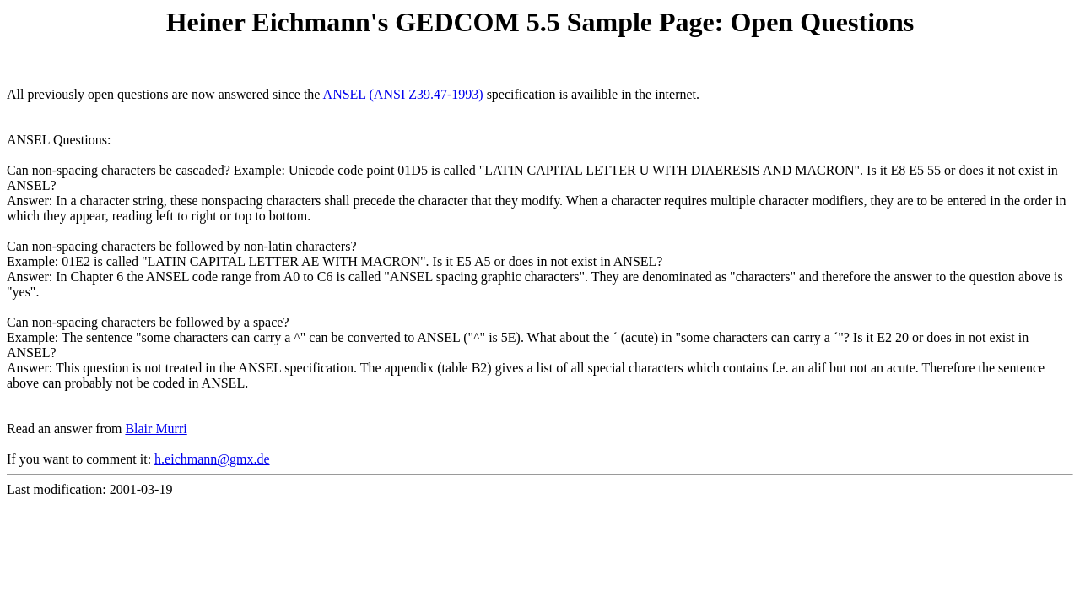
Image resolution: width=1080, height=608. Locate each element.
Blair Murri (155, 428)
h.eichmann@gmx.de (211, 459)
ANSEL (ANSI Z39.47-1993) (403, 94)
